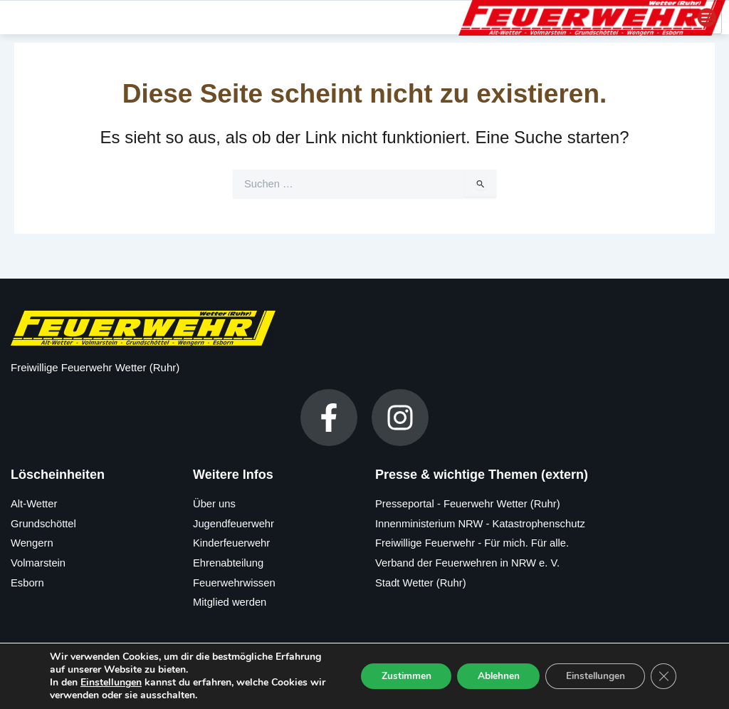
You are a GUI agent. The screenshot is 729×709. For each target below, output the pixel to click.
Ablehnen (492, 676)
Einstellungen (111, 682)
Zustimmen (397, 676)
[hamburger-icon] (706, 16)
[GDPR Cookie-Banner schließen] (663, 676)
